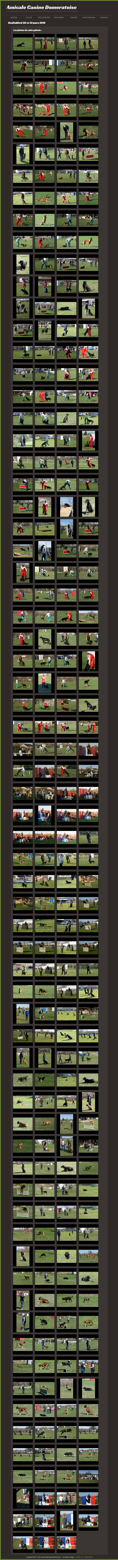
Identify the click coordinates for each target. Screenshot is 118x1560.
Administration (88, 1557)
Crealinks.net (79, 1557)
